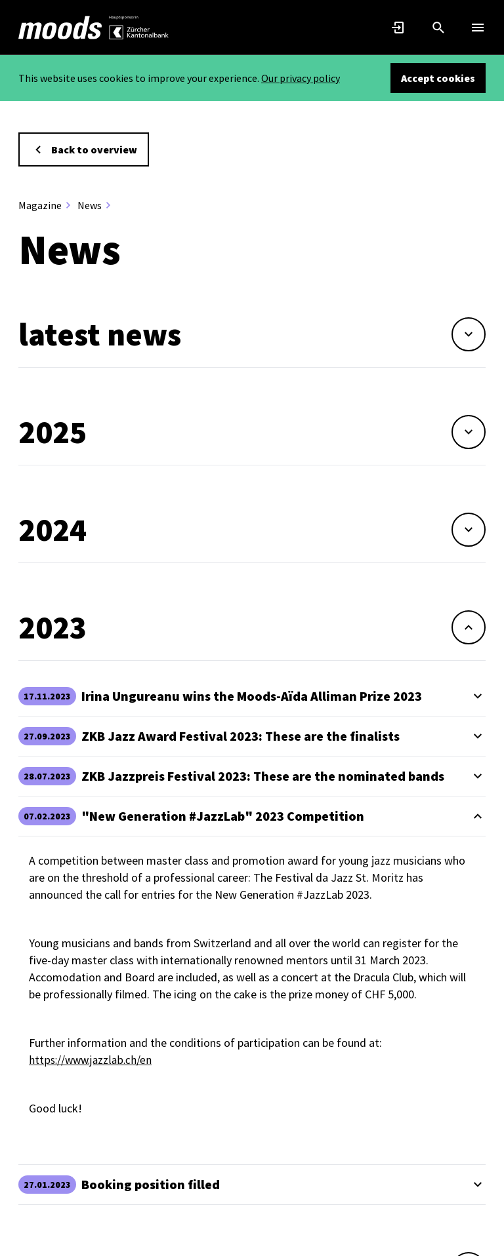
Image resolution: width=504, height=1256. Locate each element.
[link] (60, 27)
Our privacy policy (300, 78)
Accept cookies (438, 78)
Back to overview (83, 149)
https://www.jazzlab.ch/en (92, 1059)
